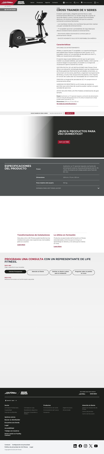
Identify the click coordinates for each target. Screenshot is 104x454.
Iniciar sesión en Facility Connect (13, 434)
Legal (6, 425)
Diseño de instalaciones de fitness (89, 408)
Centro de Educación (88, 413)
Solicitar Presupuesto (15, 271)
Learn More (21, 244)
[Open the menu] (96, 2)
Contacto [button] (7, 444)
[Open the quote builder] (86, 2)
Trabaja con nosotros (12, 431)
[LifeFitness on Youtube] (96, 446)
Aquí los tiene (64, 142)
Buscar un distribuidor (12, 420)
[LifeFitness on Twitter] (90, 446)
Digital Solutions (67, 407)
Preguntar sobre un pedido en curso (83, 272)
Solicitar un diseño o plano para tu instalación (60, 272)
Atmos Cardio (66, 410)
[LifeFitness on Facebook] (80, 446)
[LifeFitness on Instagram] (85, 446)
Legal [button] (31, 447)
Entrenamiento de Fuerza (51, 410)
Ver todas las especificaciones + (67, 103)
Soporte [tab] (47, 2)
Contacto (55, 2)
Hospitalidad (8, 410)
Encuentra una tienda (12, 422)
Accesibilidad (9, 428)
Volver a (8, 6)
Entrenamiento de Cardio (50, 407)
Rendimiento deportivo (30, 410)
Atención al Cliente (38, 271)
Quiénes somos (10, 417)
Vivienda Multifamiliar (11, 412)
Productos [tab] (40, 2)
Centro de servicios (87, 411)
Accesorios (46, 412)
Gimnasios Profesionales (11, 407)
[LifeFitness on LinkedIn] (75, 446)
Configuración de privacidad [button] (21, 444)
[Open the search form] (76, 2)
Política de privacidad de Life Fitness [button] (16, 447)
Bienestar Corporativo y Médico (30, 413)
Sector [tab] (32, 2)
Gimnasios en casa (29, 407)
